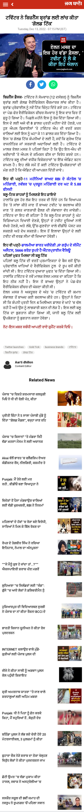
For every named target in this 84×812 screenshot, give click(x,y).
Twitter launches (14, 347)
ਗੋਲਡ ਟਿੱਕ (28, 352)
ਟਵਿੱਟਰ (72, 347)
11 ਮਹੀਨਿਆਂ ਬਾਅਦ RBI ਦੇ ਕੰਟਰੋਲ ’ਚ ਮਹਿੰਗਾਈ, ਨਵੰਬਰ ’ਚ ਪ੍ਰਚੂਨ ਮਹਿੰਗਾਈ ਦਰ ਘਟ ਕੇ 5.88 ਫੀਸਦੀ (42, 184)
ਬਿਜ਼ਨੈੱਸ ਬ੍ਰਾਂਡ (11, 352)
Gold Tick (34, 347)
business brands (54, 347)
